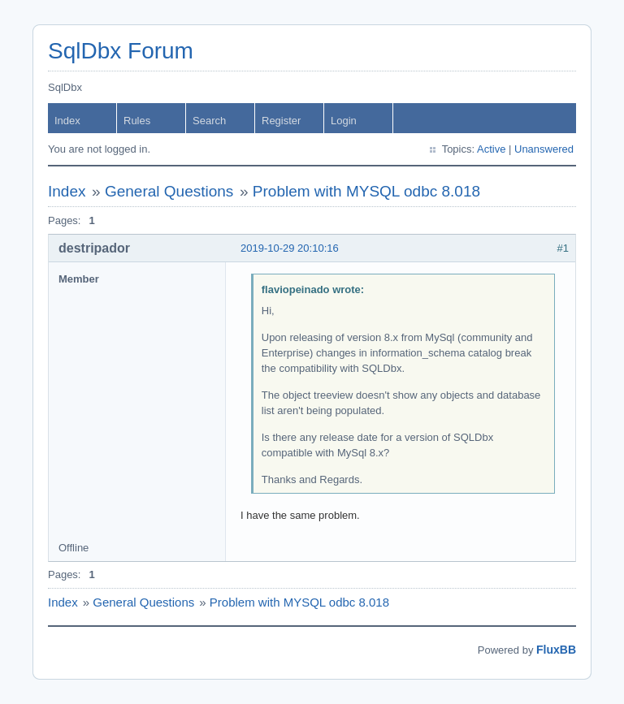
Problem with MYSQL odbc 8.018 (366, 191)
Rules (137, 120)
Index (67, 120)
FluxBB (556, 649)
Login (344, 120)
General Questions (169, 191)
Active (491, 149)
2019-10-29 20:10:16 (289, 248)
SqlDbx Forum (120, 50)
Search (209, 120)
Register (281, 120)
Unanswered (544, 149)
